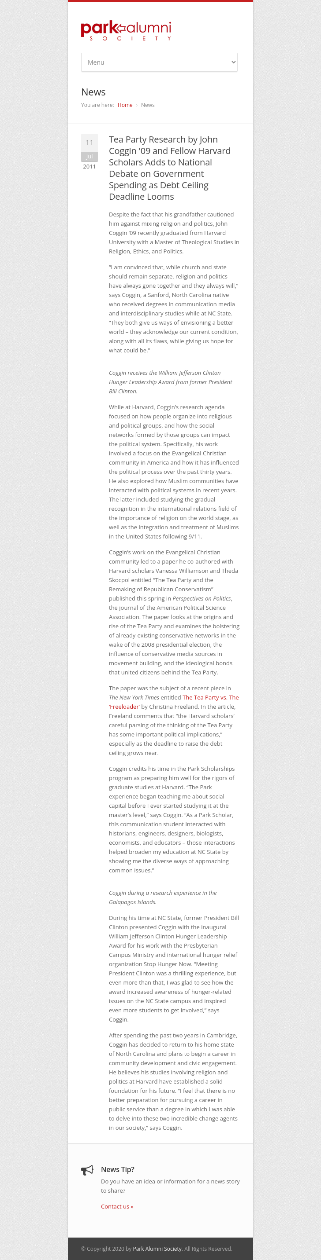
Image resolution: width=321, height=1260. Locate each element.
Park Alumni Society (157, 1249)
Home (125, 105)
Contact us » (117, 1206)
